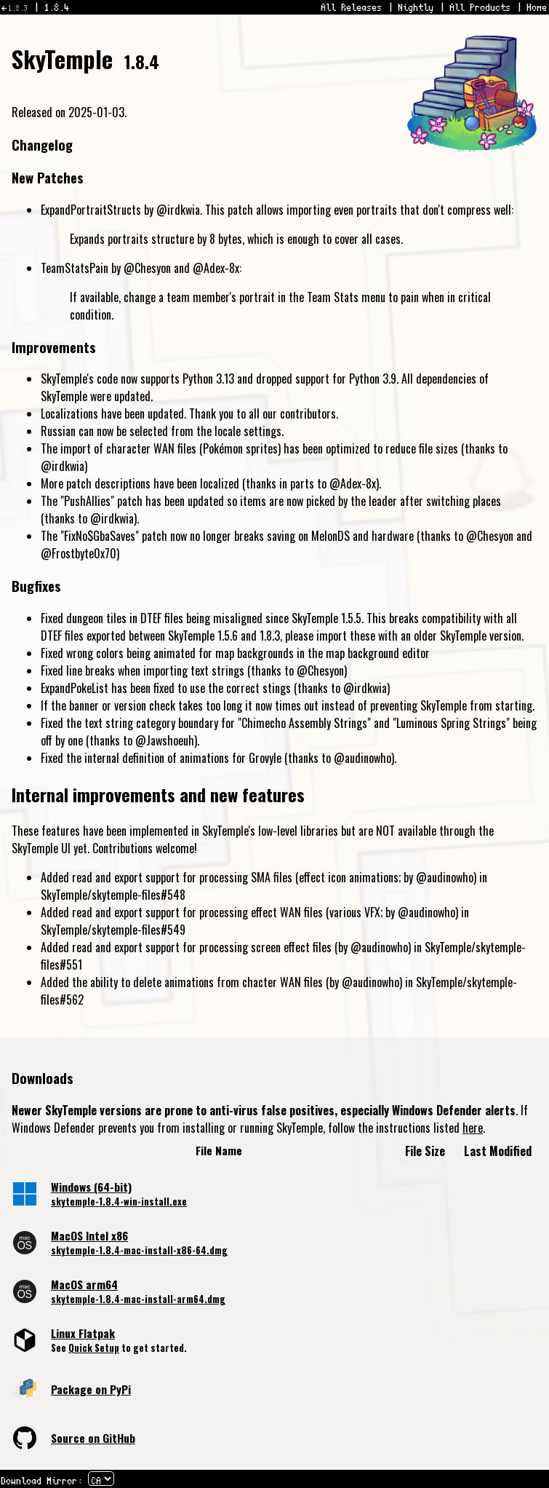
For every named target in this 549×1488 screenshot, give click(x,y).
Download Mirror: (42, 1481)
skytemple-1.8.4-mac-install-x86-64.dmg (139, 1250)
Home (537, 7)
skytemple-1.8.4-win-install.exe (119, 1201)
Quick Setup (93, 1348)
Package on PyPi (91, 1389)
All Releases (351, 7)
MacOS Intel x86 (89, 1235)
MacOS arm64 (84, 1284)
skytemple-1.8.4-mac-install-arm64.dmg (138, 1299)
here (472, 1127)
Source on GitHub (93, 1438)
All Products (480, 7)
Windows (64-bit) (91, 1187)
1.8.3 (18, 8)
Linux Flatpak (83, 1333)
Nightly (416, 7)
